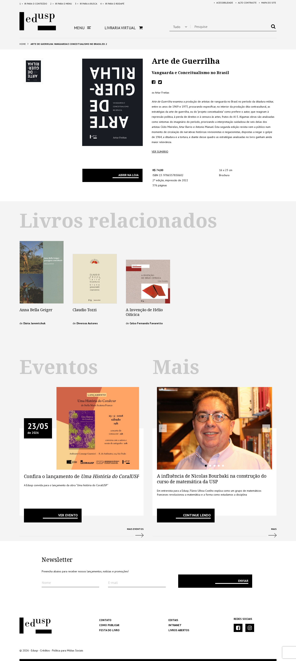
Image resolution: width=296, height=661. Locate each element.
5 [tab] (223, 466)
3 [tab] (214, 466)
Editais (173, 620)
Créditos (45, 650)
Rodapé (112, 3)
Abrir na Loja (128, 175)
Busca (86, 3)
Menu (61, 3)
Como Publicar (109, 625)
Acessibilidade (221, 3)
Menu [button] (82, 27)
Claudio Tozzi (85, 310)
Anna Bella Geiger (36, 310)
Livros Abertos (178, 630)
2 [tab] (210, 466)
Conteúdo (33, 3)
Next (266, 428)
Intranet (174, 625)
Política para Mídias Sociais (67, 650)
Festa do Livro (109, 630)
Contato (105, 620)
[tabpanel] (214, 428)
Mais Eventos (81, 534)
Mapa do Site (266, 3)
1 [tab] (206, 466)
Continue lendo (197, 515)
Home (22, 43)
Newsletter (57, 560)
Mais (214, 534)
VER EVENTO (68, 515)
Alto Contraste (244, 3)
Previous (163, 428)
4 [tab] (219, 466)
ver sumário (160, 151)
